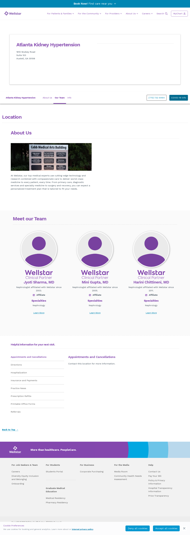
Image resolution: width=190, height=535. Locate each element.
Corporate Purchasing (91, 471)
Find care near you (95, 3)
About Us (132, 13)
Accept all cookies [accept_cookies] (166, 528)
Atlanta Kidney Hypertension (20, 97)
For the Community (89, 13)
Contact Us (154, 471)
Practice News (18, 388)
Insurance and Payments (24, 380)
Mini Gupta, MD (95, 282)
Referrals (15, 411)
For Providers (113, 13)
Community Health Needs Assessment (128, 478)
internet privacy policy (82, 529)
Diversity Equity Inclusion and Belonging (25, 478)
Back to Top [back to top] (10, 430)
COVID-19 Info (178, 97)
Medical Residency (55, 498)
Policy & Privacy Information (156, 482)
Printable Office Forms (23, 404)
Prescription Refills (21, 396)
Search (162, 13)
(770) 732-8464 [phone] (156, 97)
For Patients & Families (60, 13)
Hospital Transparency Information (160, 490)
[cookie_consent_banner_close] (184, 528)
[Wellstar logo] (12, 13)
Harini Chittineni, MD (151, 282)
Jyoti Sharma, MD (39, 282)
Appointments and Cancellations (29, 357)
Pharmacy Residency (57, 502)
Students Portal (54, 471)
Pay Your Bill (154, 476)
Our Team (60, 97)
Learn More (38, 312)
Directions (16, 364)
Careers (147, 13)
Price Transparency (158, 495)
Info (69, 97)
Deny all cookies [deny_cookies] (137, 528)
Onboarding (18, 483)
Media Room (121, 471)
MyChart (179, 13)
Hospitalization (19, 372)
